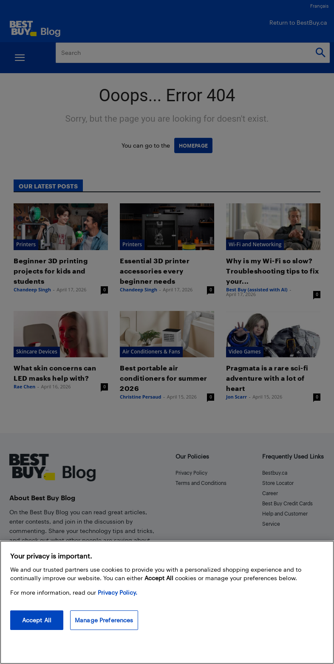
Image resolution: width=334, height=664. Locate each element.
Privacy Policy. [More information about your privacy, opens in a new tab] (117, 592)
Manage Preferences (104, 620)
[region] (167, 602)
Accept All (36, 620)
